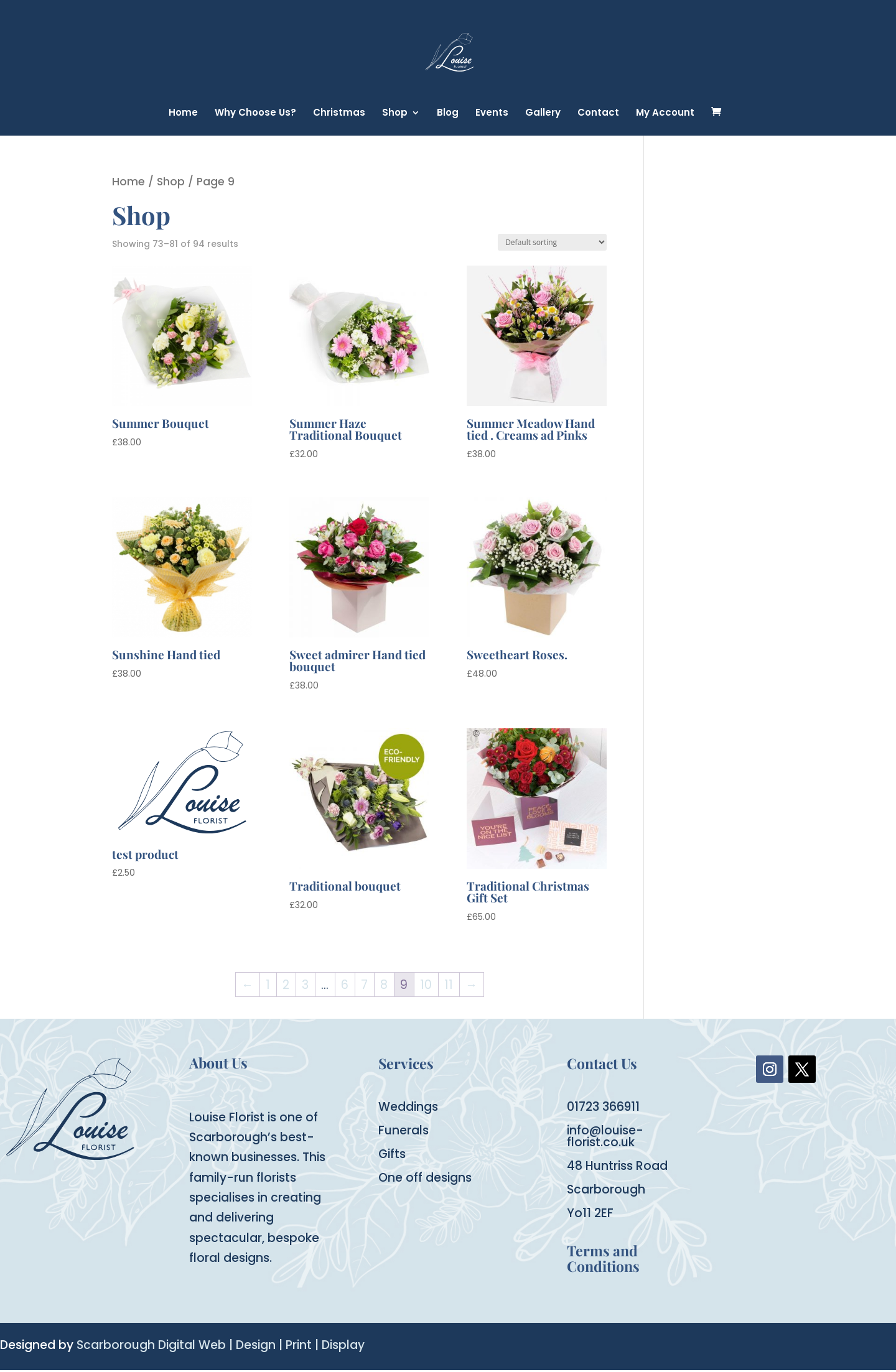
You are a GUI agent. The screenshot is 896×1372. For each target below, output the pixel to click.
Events (491, 113)
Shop (395, 113)
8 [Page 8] (384, 984)
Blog (448, 113)
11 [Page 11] (448, 984)
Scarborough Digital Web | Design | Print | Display (221, 1345)
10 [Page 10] (426, 984)
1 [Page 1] (268, 984)
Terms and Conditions (603, 1258)
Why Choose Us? (255, 113)
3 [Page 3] (305, 984)
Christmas (339, 113)
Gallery (543, 113)
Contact (598, 113)
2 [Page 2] (285, 984)
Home (183, 113)
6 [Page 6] (344, 984)
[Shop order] (552, 242)
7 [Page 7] (364, 984)
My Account (665, 113)
